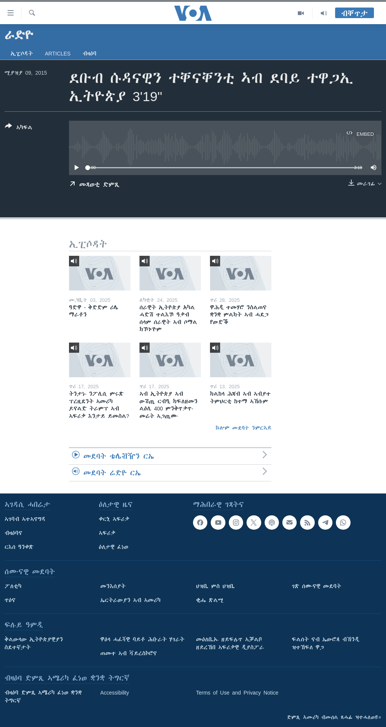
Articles (57, 53)
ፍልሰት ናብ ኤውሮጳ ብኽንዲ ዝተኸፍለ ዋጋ (325, 643)
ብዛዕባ (89, 53)
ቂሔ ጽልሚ (210, 600)
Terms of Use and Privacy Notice (237, 692)
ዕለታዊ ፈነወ (113, 547)
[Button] (18, 128)
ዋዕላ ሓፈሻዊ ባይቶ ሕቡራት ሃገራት (142, 639)
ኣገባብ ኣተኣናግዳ (25, 519)
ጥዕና (10, 600)
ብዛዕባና (13, 533)
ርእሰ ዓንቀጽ (19, 547)
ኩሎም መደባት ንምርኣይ (243, 428)
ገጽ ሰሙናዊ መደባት (316, 586)
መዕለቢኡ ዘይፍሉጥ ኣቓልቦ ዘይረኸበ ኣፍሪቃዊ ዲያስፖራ (230, 643)
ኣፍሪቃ (107, 533)
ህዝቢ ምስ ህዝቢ (215, 586)
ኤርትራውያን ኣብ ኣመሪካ (130, 600)
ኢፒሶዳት (22, 53)
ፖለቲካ (13, 586)
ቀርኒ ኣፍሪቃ (114, 519)
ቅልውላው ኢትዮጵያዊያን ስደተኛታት (34, 643)
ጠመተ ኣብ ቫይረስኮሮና (128, 653)
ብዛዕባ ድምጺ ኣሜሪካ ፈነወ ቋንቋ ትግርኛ (43, 696)
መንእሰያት (113, 586)
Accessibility (114, 692)
